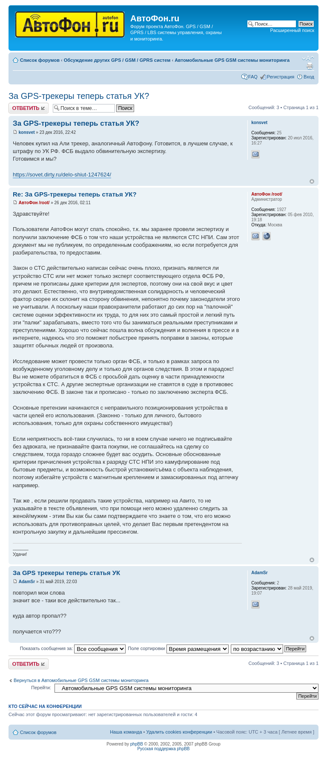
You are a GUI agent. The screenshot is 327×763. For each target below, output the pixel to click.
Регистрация (280, 76)
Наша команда (126, 731)
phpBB (136, 744)
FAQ (253, 76)
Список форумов (40, 60)
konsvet (27, 132)
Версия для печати (309, 66)
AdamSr (27, 581)
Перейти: (41, 687)
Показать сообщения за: (73, 648)
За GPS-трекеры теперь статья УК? (79, 96)
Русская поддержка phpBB (163, 748)
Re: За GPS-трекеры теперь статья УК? (75, 194)
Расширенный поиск (292, 30)
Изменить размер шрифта (308, 58)
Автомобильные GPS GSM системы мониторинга (232, 60)
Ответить (29, 108)
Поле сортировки (178, 648)
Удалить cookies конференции (179, 731)
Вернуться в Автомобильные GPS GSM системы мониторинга (81, 680)
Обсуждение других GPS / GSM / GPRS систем (117, 60)
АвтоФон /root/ (34, 202)
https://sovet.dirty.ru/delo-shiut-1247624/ (62, 174)
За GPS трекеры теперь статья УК (66, 572)
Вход (309, 76)
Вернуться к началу (312, 181)
